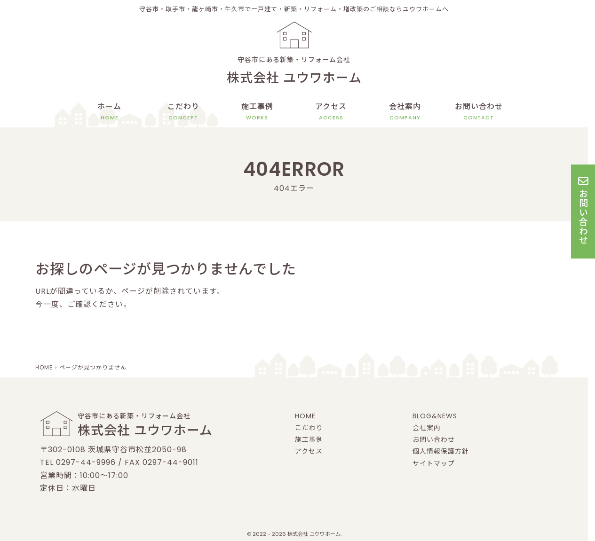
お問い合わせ (479, 111)
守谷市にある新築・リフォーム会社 (294, 72)
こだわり (183, 111)
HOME (305, 416)
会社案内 (405, 111)
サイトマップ (434, 463)
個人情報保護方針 (441, 451)
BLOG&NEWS (435, 416)
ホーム (109, 111)
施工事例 (257, 111)
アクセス (331, 111)
